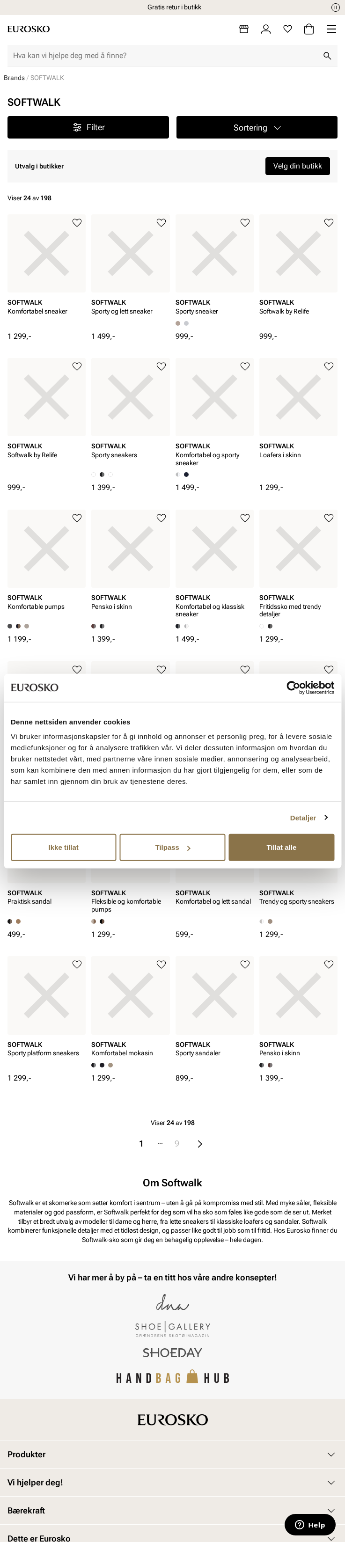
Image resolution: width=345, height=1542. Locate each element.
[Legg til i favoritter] (77, 223)
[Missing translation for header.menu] (331, 29)
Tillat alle (281, 847)
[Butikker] (244, 29)
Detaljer (303, 817)
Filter (88, 127)
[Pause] (335, 7)
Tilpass (173, 847)
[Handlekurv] (309, 29)
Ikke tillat (64, 847)
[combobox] (165, 56)
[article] (46, 272)
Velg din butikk (297, 165)
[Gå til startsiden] (28, 29)
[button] (257, 127)
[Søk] (327, 55)
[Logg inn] (266, 29)
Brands (14, 77)
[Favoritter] (287, 29)
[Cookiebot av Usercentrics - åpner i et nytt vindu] (293, 687)
